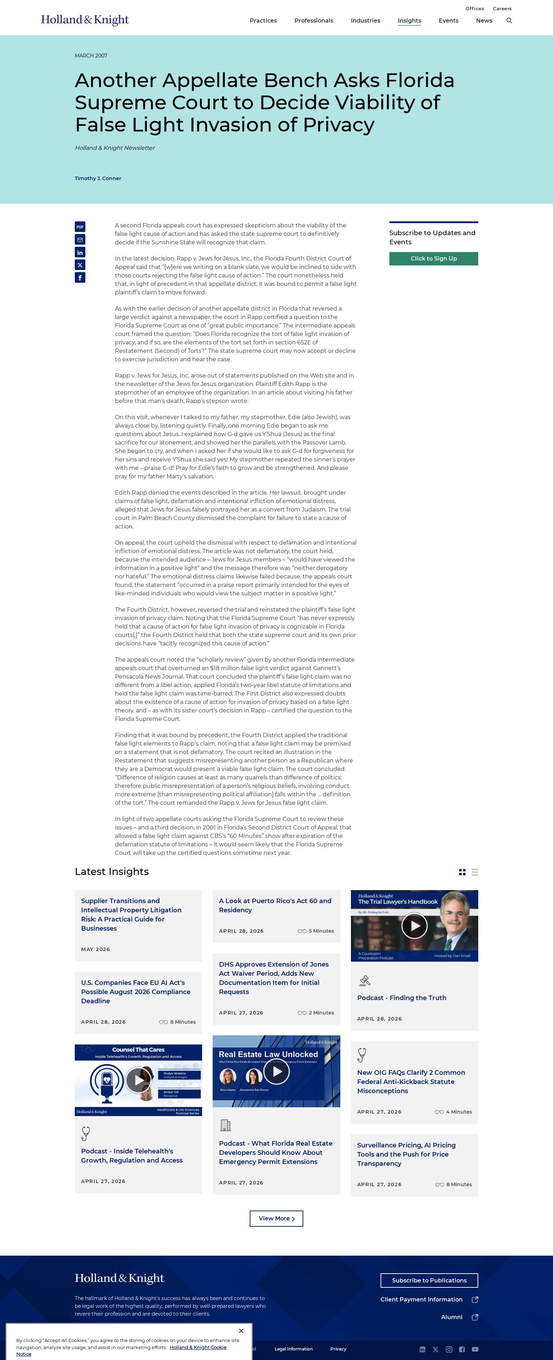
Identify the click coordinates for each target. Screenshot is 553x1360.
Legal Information (294, 1349)
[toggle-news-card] (462, 872)
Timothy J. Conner (98, 178)
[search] (509, 20)
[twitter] (435, 1350)
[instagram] (449, 1350)
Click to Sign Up (434, 258)
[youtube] (475, 1350)
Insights (409, 20)
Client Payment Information (422, 1299)
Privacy (338, 1349)
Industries (365, 20)
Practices (263, 20)
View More (274, 1218)
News (484, 20)
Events (448, 20)
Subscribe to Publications (429, 1280)
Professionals (313, 20)
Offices (475, 8)
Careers (502, 8)
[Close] (241, 1350)
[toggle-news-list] (475, 872)
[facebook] (462, 1350)
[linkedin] (422, 1350)
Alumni (452, 1317)
